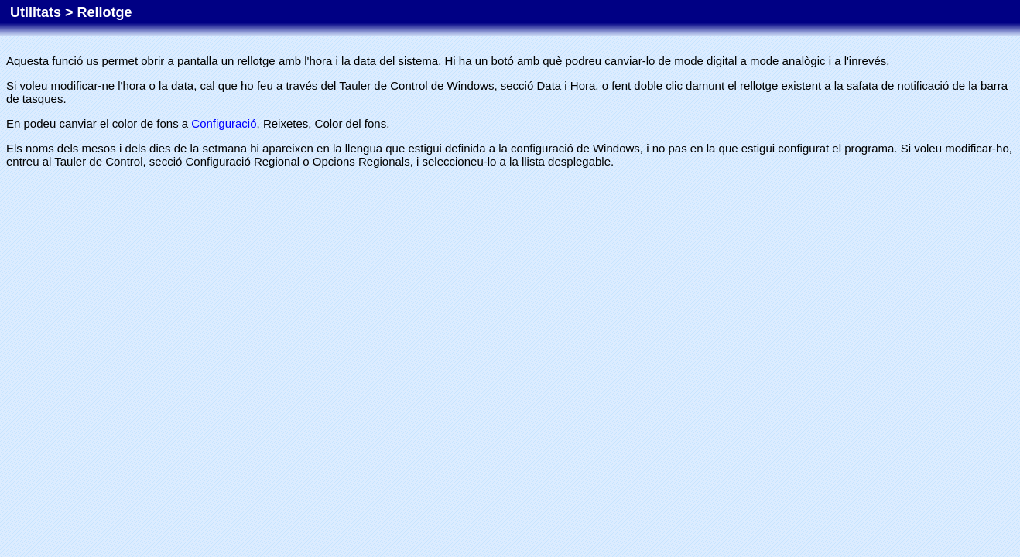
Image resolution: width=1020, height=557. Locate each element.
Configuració (223, 123)
